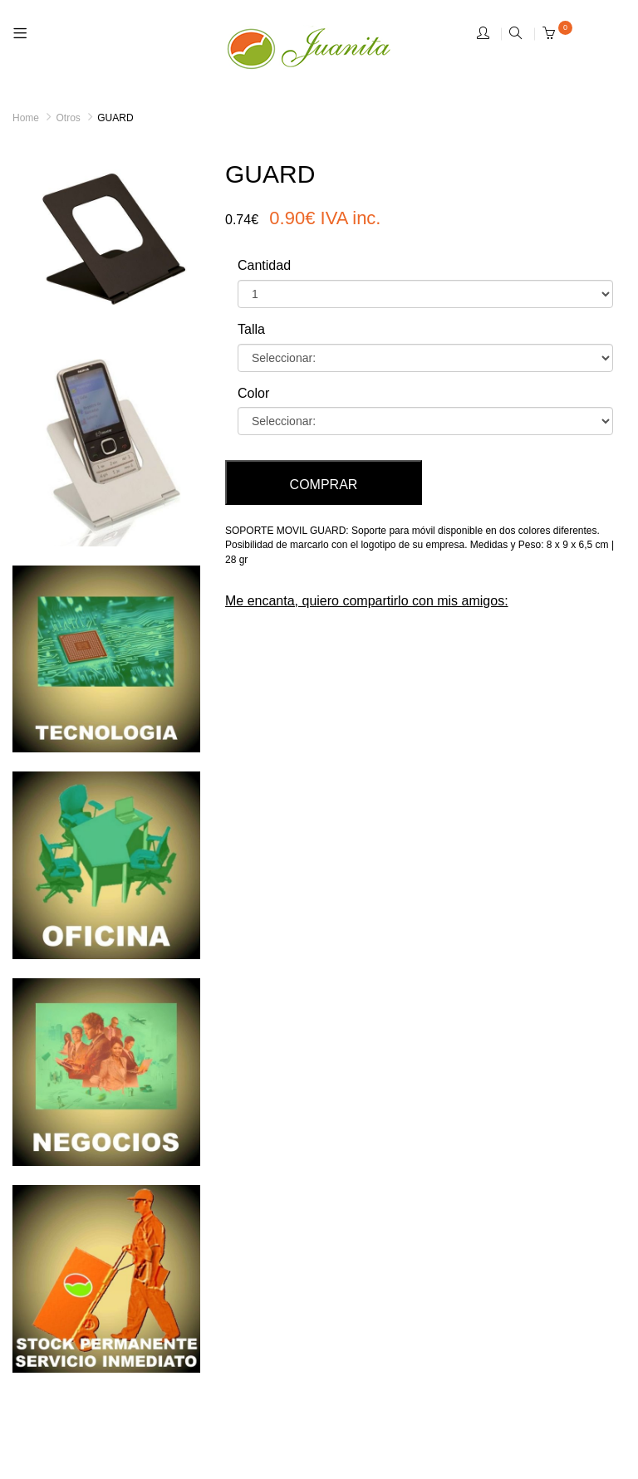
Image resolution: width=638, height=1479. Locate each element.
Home (25, 118)
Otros (68, 118)
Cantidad (264, 265)
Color (253, 393)
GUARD (115, 118)
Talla (251, 329)
